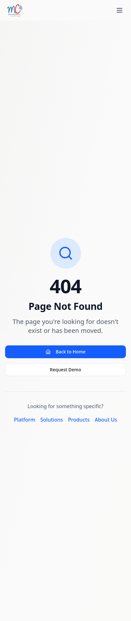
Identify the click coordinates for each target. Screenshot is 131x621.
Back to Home (65, 352)
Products (79, 419)
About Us (106, 419)
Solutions (51, 419)
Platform (24, 419)
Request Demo (65, 370)
